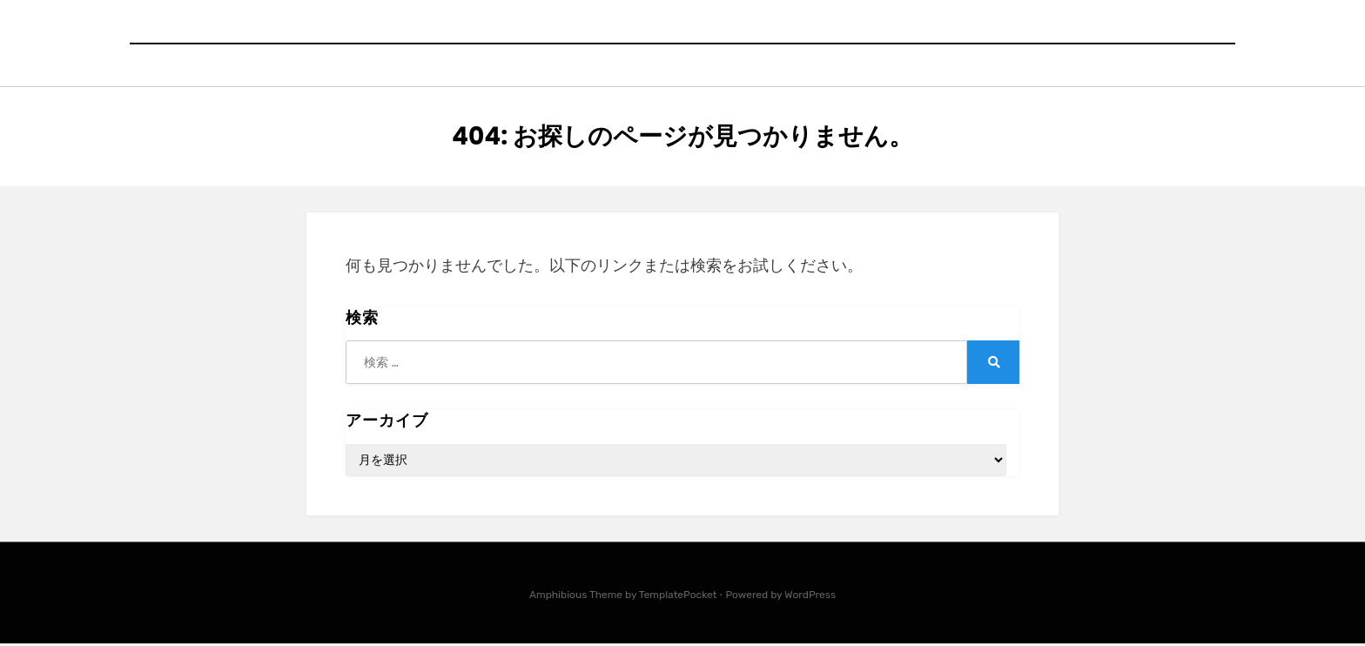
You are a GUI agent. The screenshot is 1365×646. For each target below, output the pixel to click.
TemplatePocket (678, 597)
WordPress (810, 597)
